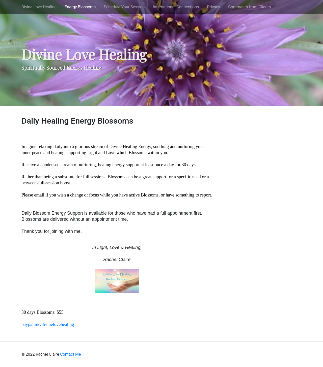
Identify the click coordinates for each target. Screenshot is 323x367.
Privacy (213, 7)
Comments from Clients (249, 7)
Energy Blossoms (80, 7)
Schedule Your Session (124, 7)
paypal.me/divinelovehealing (47, 324)
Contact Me (70, 354)
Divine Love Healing (39, 7)
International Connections (176, 7)
